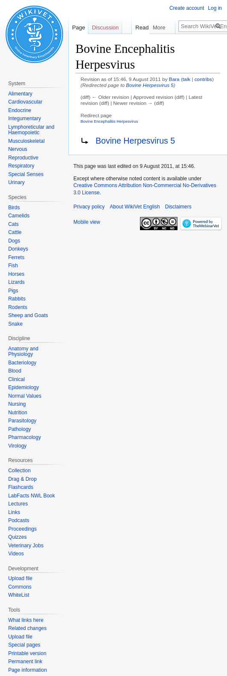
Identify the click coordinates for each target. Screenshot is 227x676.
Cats (13, 224)
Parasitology (22, 421)
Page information (27, 670)
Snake (15, 324)
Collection (19, 471)
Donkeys (18, 249)
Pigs (13, 291)
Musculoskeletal (26, 141)
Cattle (14, 232)
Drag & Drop (22, 479)
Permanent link (25, 661)
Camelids (18, 216)
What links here (26, 620)
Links (14, 512)
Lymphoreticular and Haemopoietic (31, 130)
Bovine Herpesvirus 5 (150, 85)
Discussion (105, 27)
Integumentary (24, 118)
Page (78, 27)
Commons (20, 587)
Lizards (16, 282)
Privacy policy (89, 207)
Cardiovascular (25, 102)
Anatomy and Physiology (23, 352)
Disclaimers (178, 207)
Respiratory (21, 166)
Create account (186, 8)
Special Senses (26, 174)
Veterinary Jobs (26, 546)
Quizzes (17, 537)
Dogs (14, 241)
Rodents (17, 307)
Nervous (17, 149)
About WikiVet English (135, 207)
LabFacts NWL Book (31, 496)
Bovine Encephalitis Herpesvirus (109, 121)
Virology (17, 446)
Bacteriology (22, 363)
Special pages (24, 645)
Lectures (18, 504)
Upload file (20, 578)
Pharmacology (24, 437)
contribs (203, 79)
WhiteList (18, 595)
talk (186, 79)
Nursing (17, 404)
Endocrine (19, 110)
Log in (215, 8)
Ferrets (16, 257)
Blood (14, 371)
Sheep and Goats (28, 315)
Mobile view (86, 222)
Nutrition (17, 413)
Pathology (19, 429)
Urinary (16, 182)
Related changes (27, 628)
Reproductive (23, 158)
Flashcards (20, 487)
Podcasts (18, 520)
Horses (16, 274)
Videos (15, 554)
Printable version (27, 653)
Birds (14, 208)
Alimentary (20, 94)
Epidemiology (23, 387)
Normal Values (24, 396)
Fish (13, 266)
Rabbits (17, 299)
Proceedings (22, 529)
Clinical (16, 379)
